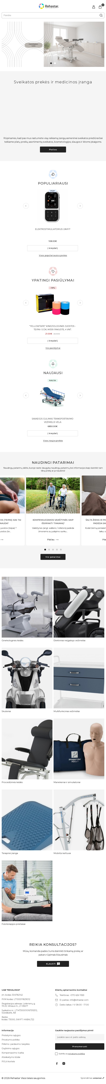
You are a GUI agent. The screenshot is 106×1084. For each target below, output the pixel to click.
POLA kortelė (8, 1061)
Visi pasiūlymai (53, 348)
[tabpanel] (53, 44)
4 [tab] (57, 549)
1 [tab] (51, 63)
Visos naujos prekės (53, 441)
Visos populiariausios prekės (53, 255)
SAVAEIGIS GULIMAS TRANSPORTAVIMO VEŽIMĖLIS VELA (53, 420)
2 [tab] (55, 63)
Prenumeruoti (79, 1046)
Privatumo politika (10, 1039)
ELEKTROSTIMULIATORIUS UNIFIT (53, 229)
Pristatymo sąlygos (11, 1035)
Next (79, 206)
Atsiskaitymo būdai (11, 1057)
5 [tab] (61, 549)
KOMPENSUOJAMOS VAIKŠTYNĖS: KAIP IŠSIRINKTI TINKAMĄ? (53, 522)
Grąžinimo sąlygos (10, 1048)
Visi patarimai (52, 557)
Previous (26, 206)
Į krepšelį (53, 248)
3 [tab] (53, 549)
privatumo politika (76, 1054)
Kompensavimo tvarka (13, 1053)
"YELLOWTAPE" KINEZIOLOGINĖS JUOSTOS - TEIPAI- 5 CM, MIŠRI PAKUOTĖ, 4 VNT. (53, 328)
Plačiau (53, 149)
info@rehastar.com (79, 1000)
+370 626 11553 (77, 995)
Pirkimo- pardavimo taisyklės (16, 1044)
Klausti (51, 964)
